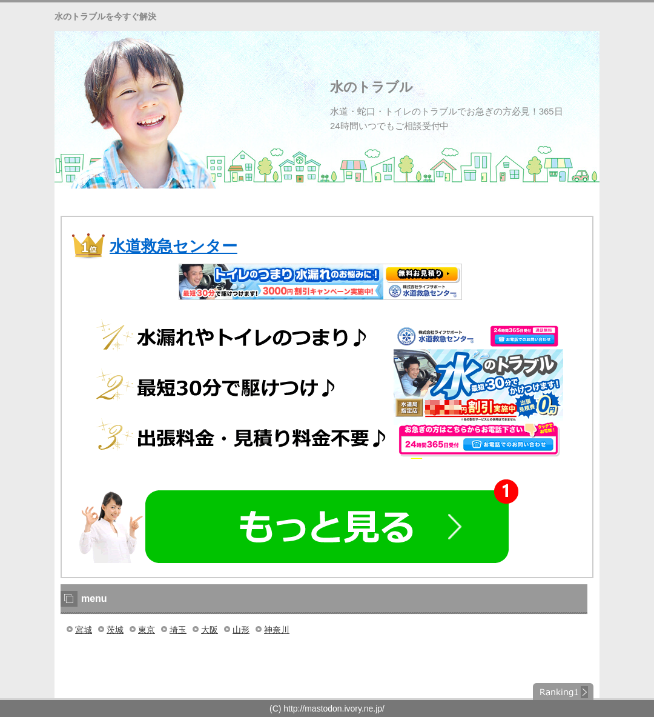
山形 (241, 630)
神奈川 (276, 630)
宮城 (83, 630)
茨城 (115, 630)
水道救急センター (173, 246)
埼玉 (178, 630)
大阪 (209, 630)
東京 (146, 630)
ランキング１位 (563, 691)
